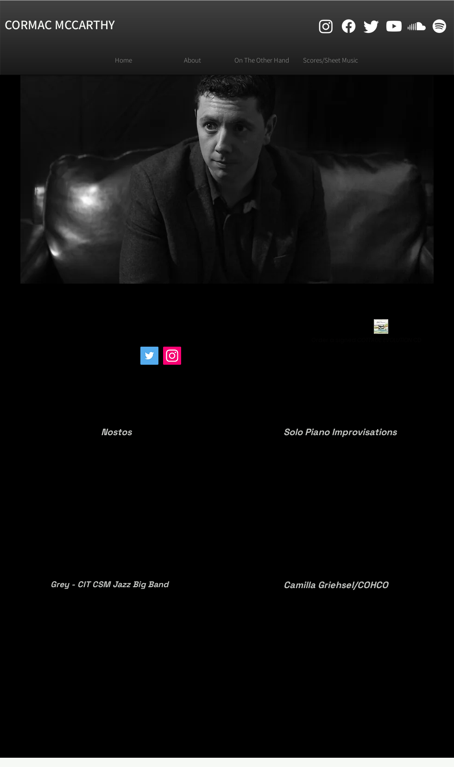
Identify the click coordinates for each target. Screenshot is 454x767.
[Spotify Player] (74, 366)
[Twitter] (149, 356)
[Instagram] (172, 356)
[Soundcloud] (417, 26)
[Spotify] (439, 26)
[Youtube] (394, 26)
